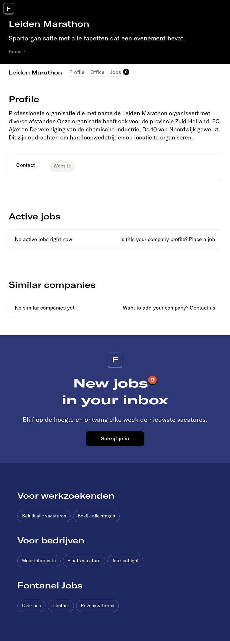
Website (62, 166)
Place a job (202, 239)
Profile (77, 72)
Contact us (202, 307)
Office (97, 72)
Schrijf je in (115, 438)
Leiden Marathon (35, 72)
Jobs (115, 72)
